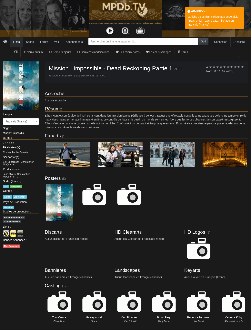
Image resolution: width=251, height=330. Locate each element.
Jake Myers (9, 174)
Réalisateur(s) (11, 147)
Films (16, 41)
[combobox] (143, 41)
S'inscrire (239, 41)
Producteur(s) (11, 169)
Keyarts (192, 270)
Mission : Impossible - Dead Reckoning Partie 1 (110, 68)
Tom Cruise (59, 317)
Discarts (53, 232)
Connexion (220, 41)
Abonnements (74, 41)
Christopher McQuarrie (15, 152)
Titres (183, 52)
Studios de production (16, 211)
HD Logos (194, 232)
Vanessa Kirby (233, 317)
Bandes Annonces (14, 240)
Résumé (53, 108)
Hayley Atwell (94, 317)
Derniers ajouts (60, 52)
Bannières (55, 270)
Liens (6, 226)
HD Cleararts (128, 232)
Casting (53, 285)
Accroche (54, 93)
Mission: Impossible (14, 133)
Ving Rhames (129, 317)
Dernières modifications (93, 52)
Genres (7, 190)
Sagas (30, 41)
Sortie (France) (12, 181)
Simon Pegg (163, 317)
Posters (53, 178)
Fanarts (53, 135)
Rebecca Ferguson (198, 317)
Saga (6, 128)
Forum (44, 41)
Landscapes (127, 270)
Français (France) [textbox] (16, 121)
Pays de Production (15, 202)
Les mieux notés (128, 52)
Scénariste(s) (11, 157)
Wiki (56, 41)
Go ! (203, 41)
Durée (6, 137)
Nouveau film (33, 52)
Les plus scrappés (159, 52)
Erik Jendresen (11, 162)
